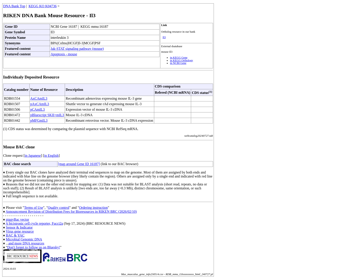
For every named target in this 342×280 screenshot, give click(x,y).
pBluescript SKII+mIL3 (47, 115)
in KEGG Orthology (181, 60)
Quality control (58, 207)
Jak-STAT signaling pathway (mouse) (77, 48)
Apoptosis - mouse (64, 54)
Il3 (164, 37)
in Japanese (33, 155)
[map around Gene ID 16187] (79, 164)
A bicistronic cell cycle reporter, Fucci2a (34, 223)
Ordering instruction (93, 207)
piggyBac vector (17, 219)
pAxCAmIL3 (39, 104)
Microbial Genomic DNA (24, 239)
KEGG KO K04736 (42, 6)
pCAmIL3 (37, 109)
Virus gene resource (20, 231)
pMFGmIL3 (39, 120)
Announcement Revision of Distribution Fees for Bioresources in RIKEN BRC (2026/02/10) (71, 211)
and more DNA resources (26, 243)
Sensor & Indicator (19, 227)
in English (51, 155)
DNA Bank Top (14, 6)
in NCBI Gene (178, 63)
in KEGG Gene (178, 57)
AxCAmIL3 (38, 98)
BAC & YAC (15, 235)
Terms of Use (33, 207)
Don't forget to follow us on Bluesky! (33, 247)
